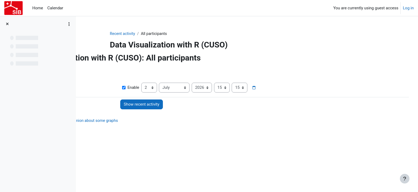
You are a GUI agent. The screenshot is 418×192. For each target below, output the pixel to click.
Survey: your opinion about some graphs (147, 121)
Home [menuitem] (37, 8)
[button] (91, 70)
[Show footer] (404, 178)
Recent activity (149, 33)
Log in (408, 8)
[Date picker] (298, 88)
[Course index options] (69, 24)
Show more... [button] (98, 79)
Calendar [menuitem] (55, 8)
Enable (175, 88)
